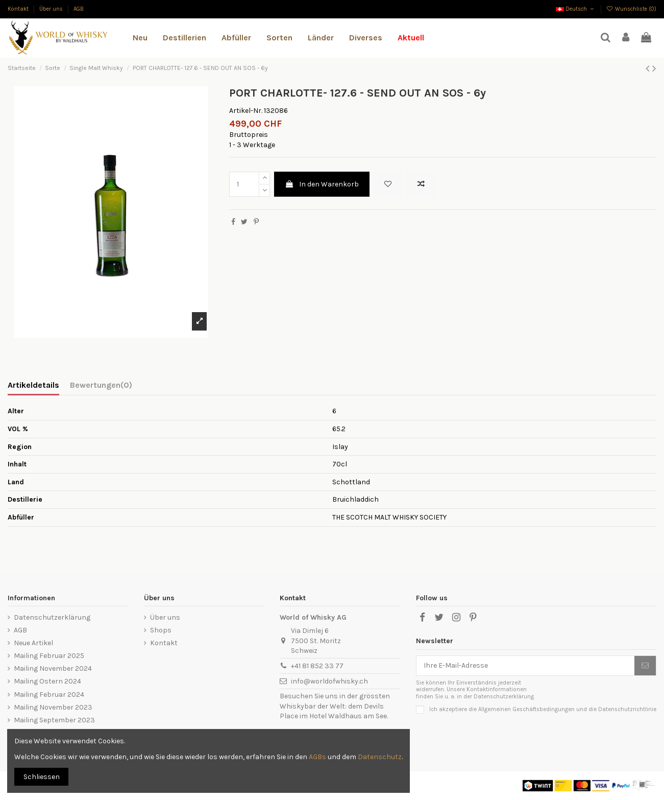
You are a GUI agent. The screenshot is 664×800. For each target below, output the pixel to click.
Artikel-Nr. (245, 110)
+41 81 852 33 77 (317, 666)
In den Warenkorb (322, 184)
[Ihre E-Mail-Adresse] (525, 665)
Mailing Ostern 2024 (47, 681)
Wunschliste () (631, 9)
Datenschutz (380, 756)
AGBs (317, 756)
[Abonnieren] (645, 665)
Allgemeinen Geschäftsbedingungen (526, 709)
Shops (160, 630)
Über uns (51, 9)
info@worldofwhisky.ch (329, 681)
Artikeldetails (33, 385)
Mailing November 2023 (53, 707)
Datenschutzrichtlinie (627, 709)
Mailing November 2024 (53, 668)
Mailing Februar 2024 (49, 694)
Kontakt (19, 9)
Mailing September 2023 (54, 720)
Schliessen (41, 776)
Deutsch (576, 9)
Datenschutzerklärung (52, 617)
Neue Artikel (33, 643)
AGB (78, 9)
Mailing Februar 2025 (49, 655)
